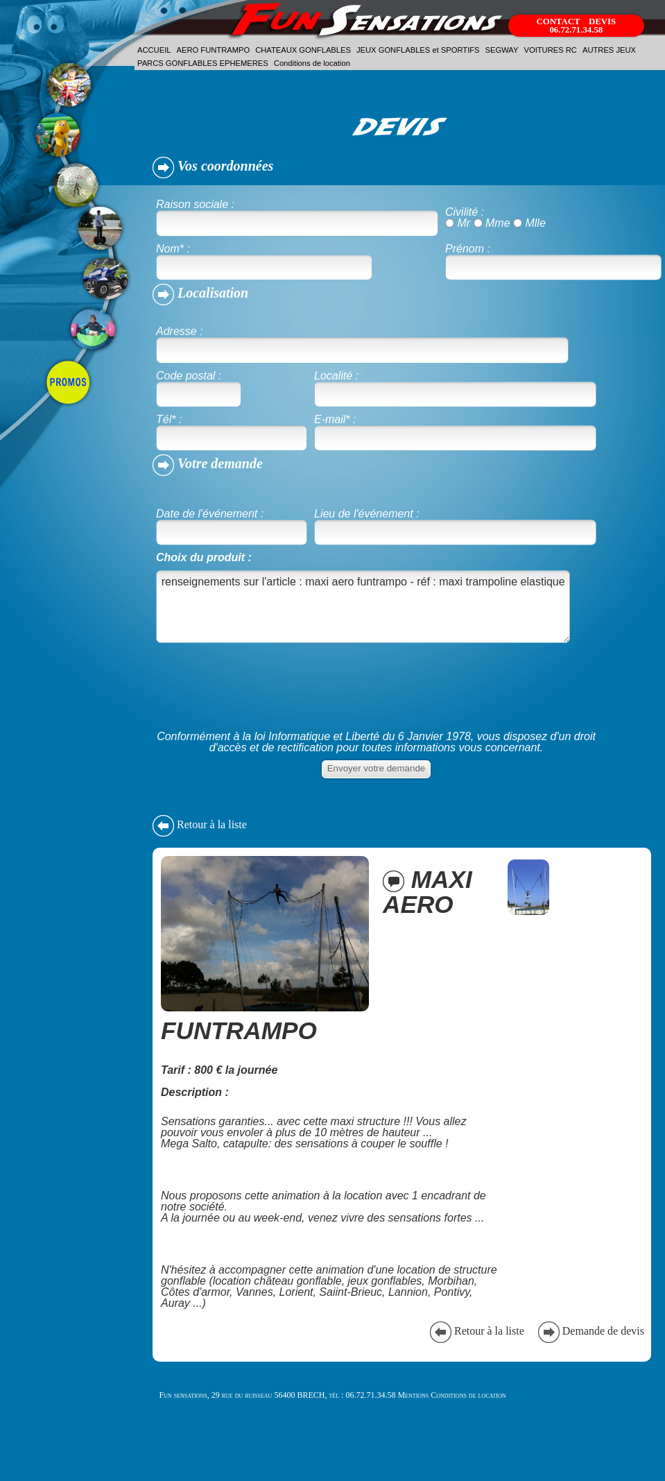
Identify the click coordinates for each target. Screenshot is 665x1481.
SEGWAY (502, 50)
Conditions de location (312, 63)
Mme (497, 223)
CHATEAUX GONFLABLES (303, 50)
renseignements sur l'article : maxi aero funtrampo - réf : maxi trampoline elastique (363, 606)
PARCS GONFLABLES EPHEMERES (202, 63)
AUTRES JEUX (609, 50)
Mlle (535, 223)
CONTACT (559, 21)
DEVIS (602, 21)
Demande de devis (589, 1331)
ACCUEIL (154, 50)
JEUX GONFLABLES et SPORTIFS (418, 50)
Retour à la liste (200, 824)
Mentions (413, 1395)
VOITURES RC (550, 50)
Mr (463, 223)
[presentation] (261, 697)
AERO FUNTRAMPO (213, 50)
